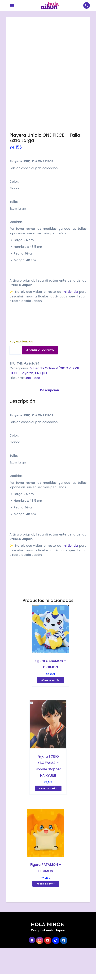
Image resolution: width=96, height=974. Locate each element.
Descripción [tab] (49, 416)
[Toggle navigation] (12, 5)
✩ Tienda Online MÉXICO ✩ (50, 394)
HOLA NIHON (48, 950)
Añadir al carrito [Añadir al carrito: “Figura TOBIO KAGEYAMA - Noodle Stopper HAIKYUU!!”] (48, 814)
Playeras (27, 398)
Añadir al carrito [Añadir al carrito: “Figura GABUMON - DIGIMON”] (50, 705)
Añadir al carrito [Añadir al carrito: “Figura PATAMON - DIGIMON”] (46, 909)
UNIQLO (41, 398)
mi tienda (70, 317)
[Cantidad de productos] (15, 375)
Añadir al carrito (40, 375)
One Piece (32, 403)
